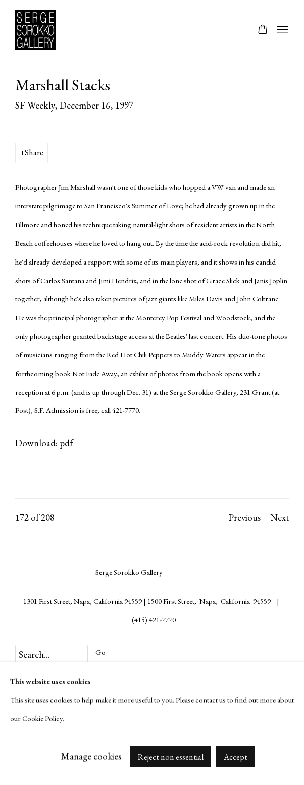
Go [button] (100, 652)
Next (280, 517)
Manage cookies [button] (91, 756)
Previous (245, 517)
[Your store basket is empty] (263, 30)
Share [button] (34, 152)
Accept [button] (235, 756)
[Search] (51, 654)
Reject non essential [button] (171, 756)
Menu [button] (281, 30)
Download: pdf (44, 443)
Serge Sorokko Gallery (40, 30)
